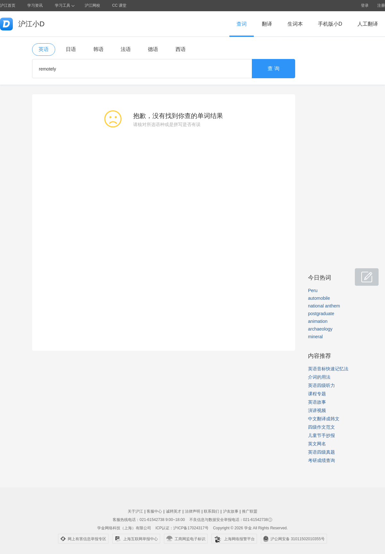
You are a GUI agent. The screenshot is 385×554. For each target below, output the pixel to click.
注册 (381, 5)
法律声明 (192, 511)
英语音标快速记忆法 (328, 368)
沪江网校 (92, 5)
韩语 (98, 49)
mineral (315, 336)
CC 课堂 (119, 5)
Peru (313, 290)
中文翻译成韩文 (323, 418)
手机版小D (330, 24)
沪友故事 (230, 511)
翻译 (267, 24)
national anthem (324, 305)
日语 (71, 49)
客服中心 (154, 511)
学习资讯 (35, 5)
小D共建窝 (360, 274)
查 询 (273, 68)
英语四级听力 (321, 385)
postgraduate (321, 313)
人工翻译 (367, 24)
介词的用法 (319, 377)
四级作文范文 (321, 427)
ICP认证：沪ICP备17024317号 (181, 528)
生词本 (295, 24)
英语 (43, 49)
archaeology (320, 329)
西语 (180, 49)
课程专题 (317, 393)
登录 (365, 5)
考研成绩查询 (321, 460)
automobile (319, 298)
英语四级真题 (321, 452)
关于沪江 (135, 511)
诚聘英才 (173, 511)
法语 (126, 49)
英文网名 (317, 443)
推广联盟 (249, 511)
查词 (241, 24)
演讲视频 (317, 410)
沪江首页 (7, 5)
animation (318, 321)
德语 (153, 49)
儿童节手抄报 (321, 435)
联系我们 (211, 511)
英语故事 (317, 402)
